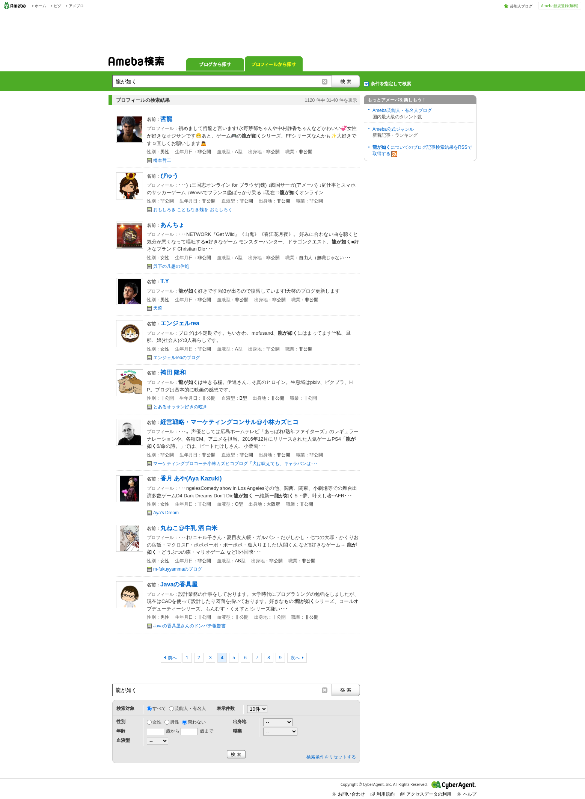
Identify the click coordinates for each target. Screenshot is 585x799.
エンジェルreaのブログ (176, 357)
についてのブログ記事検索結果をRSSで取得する (422, 151)
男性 (174, 722)
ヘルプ (466, 794)
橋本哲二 (162, 160)
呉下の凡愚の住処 (171, 266)
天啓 (157, 308)
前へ (173, 657)
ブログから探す (215, 63)
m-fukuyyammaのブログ (177, 569)
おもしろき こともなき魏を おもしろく (192, 209)
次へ (295, 657)
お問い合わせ (348, 794)
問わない (197, 722)
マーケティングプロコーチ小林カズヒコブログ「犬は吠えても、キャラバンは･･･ (235, 463)
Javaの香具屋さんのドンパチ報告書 (189, 625)
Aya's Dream (166, 512)
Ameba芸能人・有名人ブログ (402, 110)
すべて (159, 708)
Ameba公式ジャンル (393, 129)
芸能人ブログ (521, 6)
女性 (156, 722)
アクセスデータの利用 (425, 794)
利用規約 (383, 794)
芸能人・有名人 (190, 708)
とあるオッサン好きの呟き (180, 406)
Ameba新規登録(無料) (559, 5)
